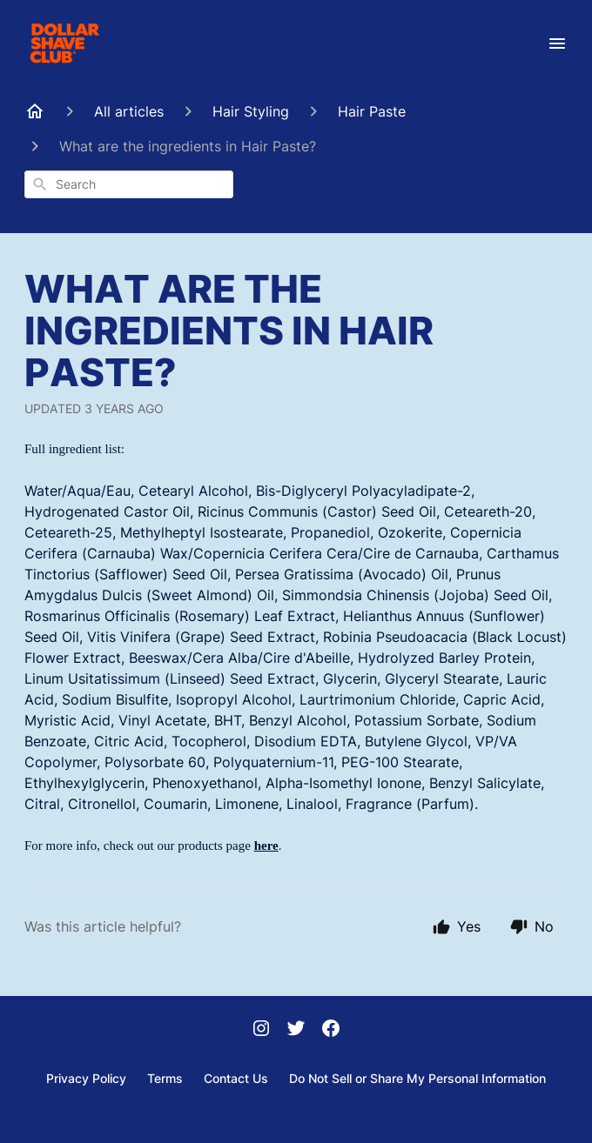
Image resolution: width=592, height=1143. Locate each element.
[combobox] (128, 184)
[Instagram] (261, 1030)
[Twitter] (296, 1030)
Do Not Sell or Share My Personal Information (417, 1078)
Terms (165, 1078)
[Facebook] (330, 1030)
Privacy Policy (86, 1078)
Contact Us (236, 1078)
